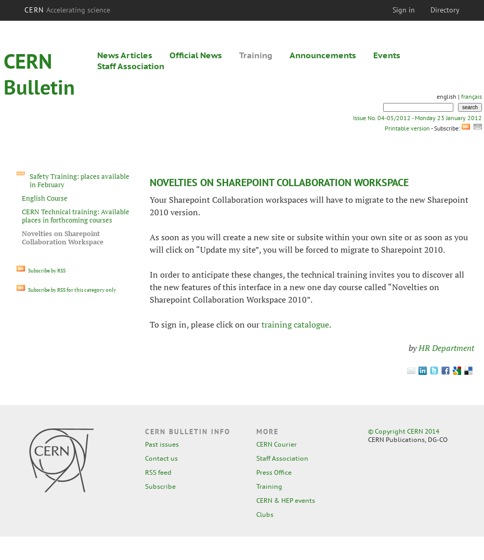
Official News (195, 55)
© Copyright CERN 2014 (403, 431)
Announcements (323, 55)
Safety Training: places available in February (79, 180)
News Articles (124, 55)
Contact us (161, 458)
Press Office (274, 472)
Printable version (407, 128)
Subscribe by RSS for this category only (66, 289)
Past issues (162, 444)
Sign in (404, 10)
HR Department (446, 348)
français (471, 96)
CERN (67, 10)
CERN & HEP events (285, 500)
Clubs (264, 514)
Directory (445, 10)
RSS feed (158, 472)
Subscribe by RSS (41, 270)
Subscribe (160, 486)
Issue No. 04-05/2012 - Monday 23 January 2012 (417, 118)
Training (255, 55)
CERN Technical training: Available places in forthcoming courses (75, 216)
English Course (45, 198)
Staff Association (130, 66)
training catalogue (295, 324)
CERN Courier (276, 444)
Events (386, 55)
